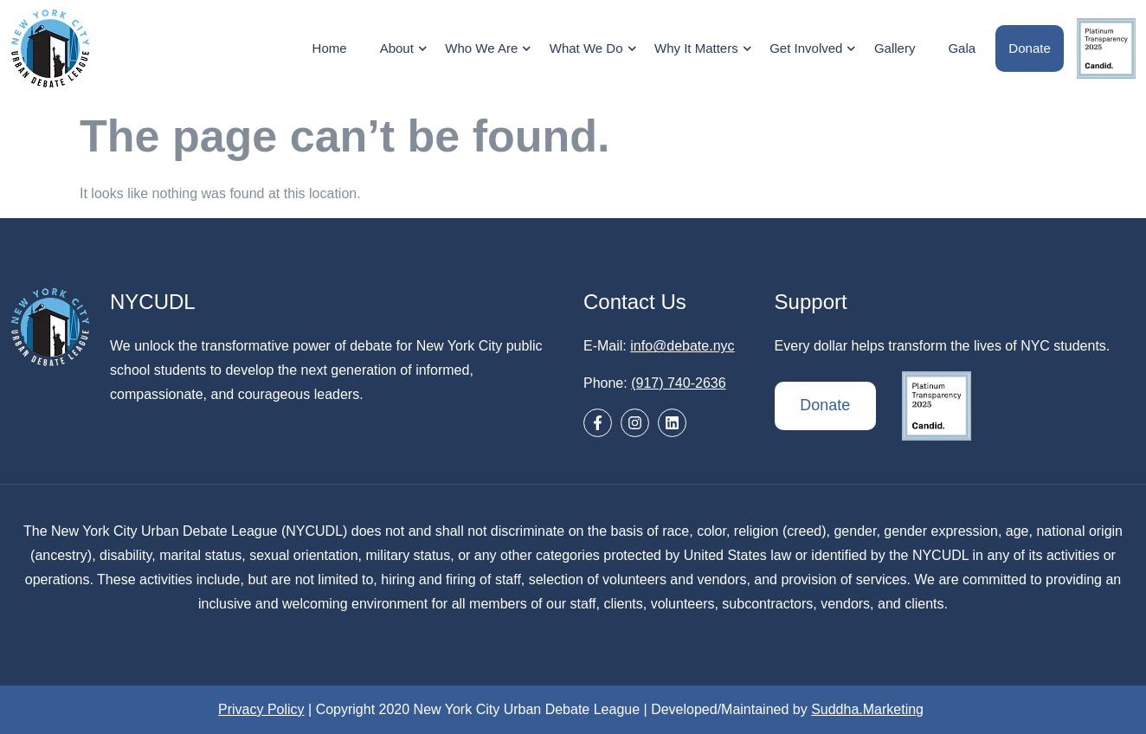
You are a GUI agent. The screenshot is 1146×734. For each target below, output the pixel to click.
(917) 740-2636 (678, 383)
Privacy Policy (261, 709)
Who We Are (491, 49)
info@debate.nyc (682, 345)
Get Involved (815, 49)
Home (329, 48)
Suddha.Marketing (867, 709)
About (406, 49)
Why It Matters (705, 49)
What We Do (595, 49)
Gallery (895, 48)
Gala (962, 48)
